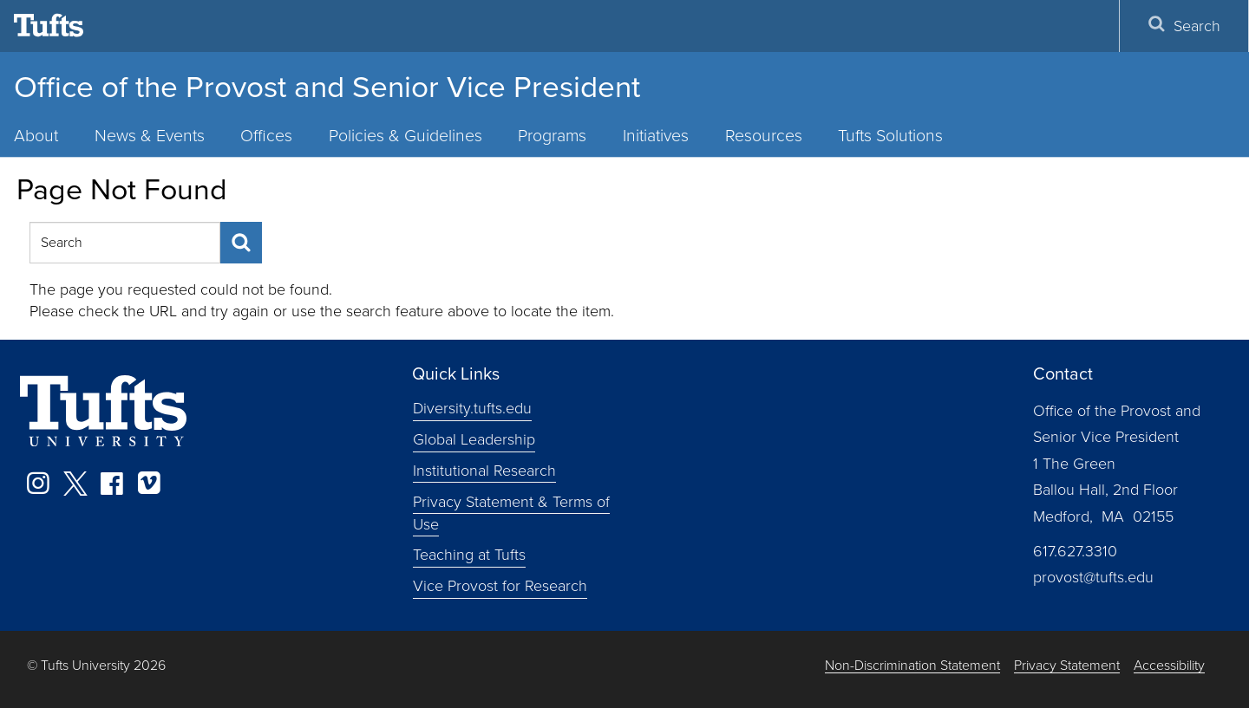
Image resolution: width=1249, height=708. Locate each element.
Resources (763, 135)
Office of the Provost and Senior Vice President (327, 86)
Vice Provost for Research (500, 586)
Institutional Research (484, 470)
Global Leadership (474, 439)
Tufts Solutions (890, 135)
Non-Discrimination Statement (912, 666)
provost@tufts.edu (1093, 577)
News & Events (150, 135)
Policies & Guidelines (405, 135)
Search (1184, 26)
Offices (266, 135)
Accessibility (1169, 666)
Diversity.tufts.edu (472, 408)
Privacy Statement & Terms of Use (511, 513)
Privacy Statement (1067, 666)
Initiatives (656, 135)
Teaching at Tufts (469, 554)
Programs (552, 135)
